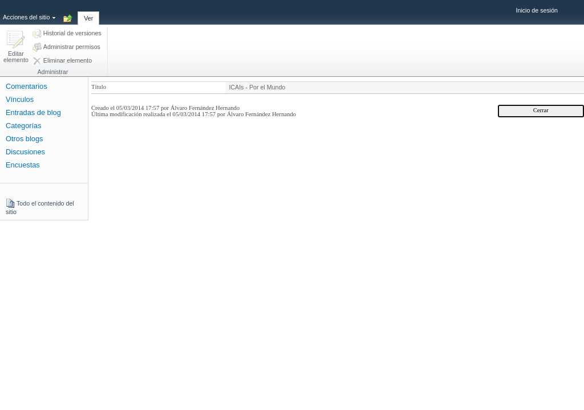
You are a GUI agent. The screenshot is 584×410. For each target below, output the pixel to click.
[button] (16, 47)
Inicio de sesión (537, 10)
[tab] (88, 12)
